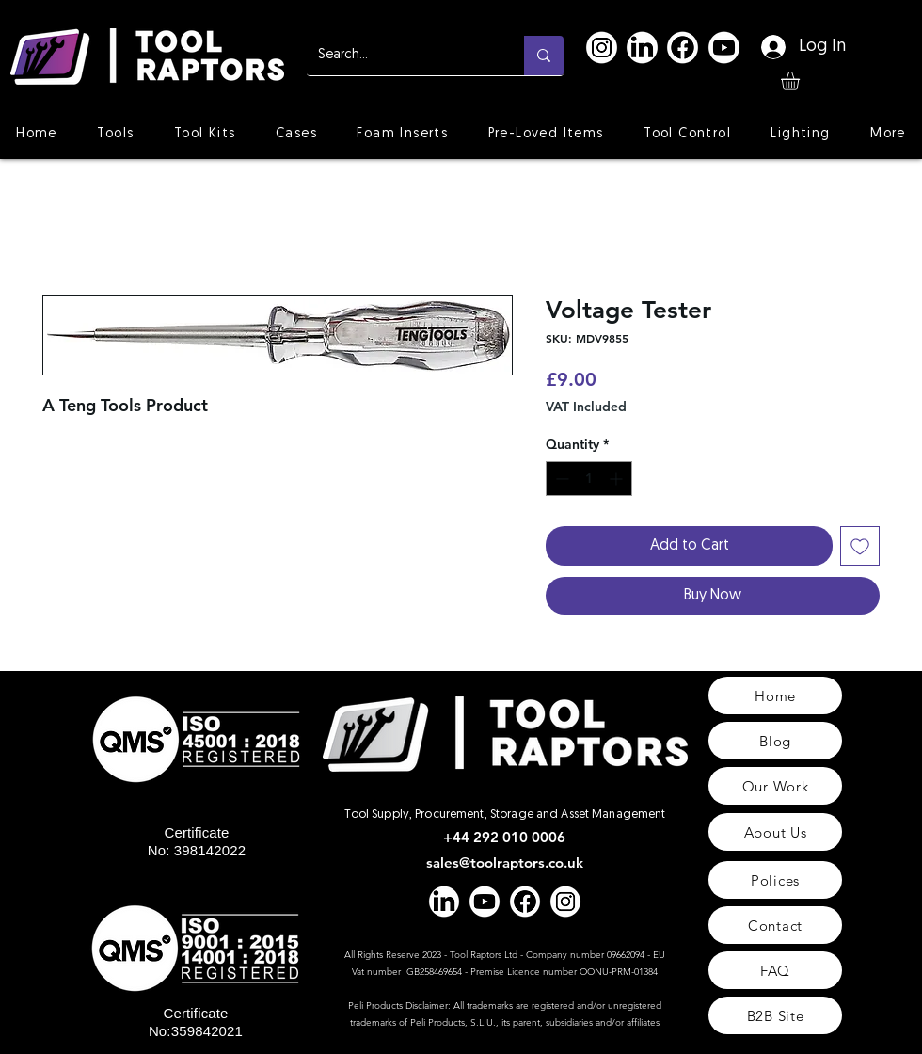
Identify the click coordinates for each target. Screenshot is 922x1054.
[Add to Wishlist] (860, 546)
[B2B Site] (775, 1015)
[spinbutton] (589, 478)
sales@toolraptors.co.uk (504, 862)
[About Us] (775, 832)
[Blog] (775, 740)
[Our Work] (775, 786)
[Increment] (617, 478)
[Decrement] (560, 478)
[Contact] (775, 925)
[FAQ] (775, 970)
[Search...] (401, 55)
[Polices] (775, 880)
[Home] (775, 695)
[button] (801, 81)
